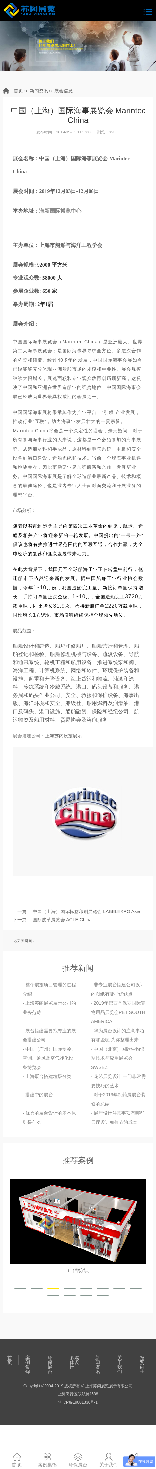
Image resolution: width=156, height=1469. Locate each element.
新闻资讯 (39, 90)
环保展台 (50, 1364)
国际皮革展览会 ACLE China (62, 919)
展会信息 (63, 90)
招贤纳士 (142, 1364)
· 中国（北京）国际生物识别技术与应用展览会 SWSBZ (117, 1058)
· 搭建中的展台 (38, 1094)
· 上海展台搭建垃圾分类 (47, 1076)
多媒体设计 (74, 1362)
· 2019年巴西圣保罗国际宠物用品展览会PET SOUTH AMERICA (118, 1012)
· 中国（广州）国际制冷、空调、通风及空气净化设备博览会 (49, 1058)
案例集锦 (27, 1364)
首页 (18, 90)
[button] (20, 1288)
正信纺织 (78, 1270)
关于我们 (119, 1364)
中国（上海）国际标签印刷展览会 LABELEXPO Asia (86, 911)
